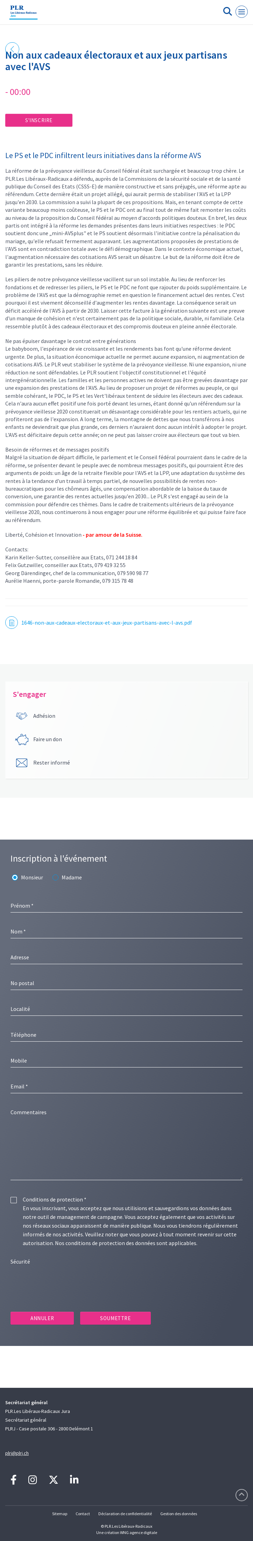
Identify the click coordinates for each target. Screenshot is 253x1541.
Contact (83, 1513)
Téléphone (23, 1034)
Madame (72, 877)
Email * (19, 1086)
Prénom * (22, 905)
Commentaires (28, 1112)
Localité (20, 1008)
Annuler (42, 1318)
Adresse (19, 957)
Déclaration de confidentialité (125, 1513)
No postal (22, 983)
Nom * (18, 931)
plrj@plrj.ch (17, 1453)
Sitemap (59, 1513)
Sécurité (20, 1261)
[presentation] (63, 1282)
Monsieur (32, 877)
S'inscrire (38, 120)
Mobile (18, 1060)
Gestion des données (178, 1513)
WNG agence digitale (138, 1532)
